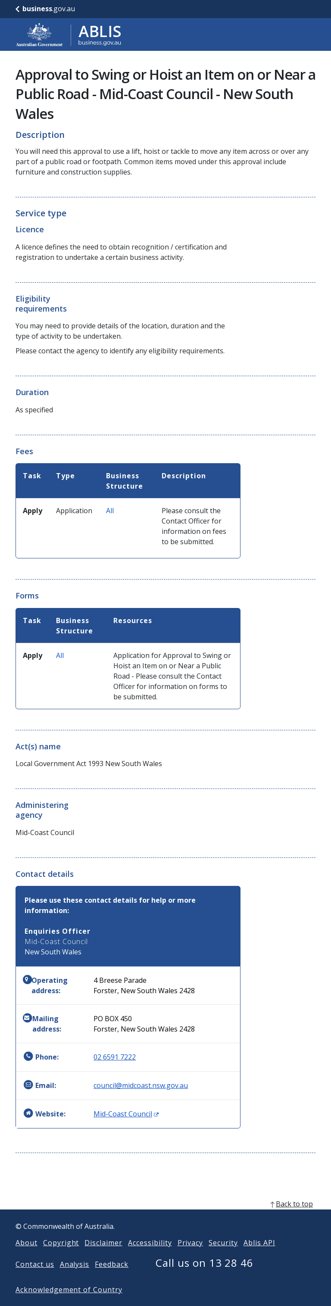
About (26, 1256)
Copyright (61, 1256)
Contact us (35, 1278)
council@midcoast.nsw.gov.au (141, 1085)
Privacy (190, 1256)
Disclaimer (103, 1256)
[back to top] (165, 1217)
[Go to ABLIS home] (69, 34)
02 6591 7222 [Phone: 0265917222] (115, 1057)
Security (223, 1256)
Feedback (111, 1278)
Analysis (75, 1278)
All (110, 510)
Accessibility (150, 1256)
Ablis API (259, 1256)
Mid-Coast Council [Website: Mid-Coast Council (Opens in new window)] (126, 1114)
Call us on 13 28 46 (204, 1276)
